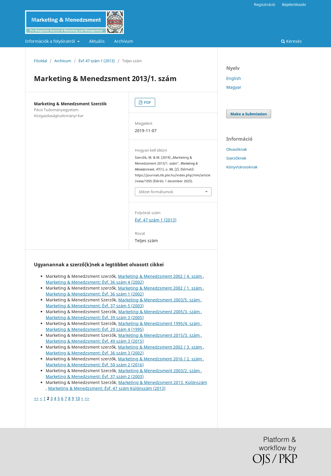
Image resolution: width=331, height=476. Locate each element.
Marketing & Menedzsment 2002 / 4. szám (160, 276)
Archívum (123, 41)
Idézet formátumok (156, 191)
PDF (147, 102)
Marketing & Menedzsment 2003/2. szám (159, 370)
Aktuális (97, 41)
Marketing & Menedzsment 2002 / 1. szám (160, 288)
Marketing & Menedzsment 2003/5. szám (159, 300)
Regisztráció (264, 4)
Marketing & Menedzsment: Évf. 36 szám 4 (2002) (95, 282)
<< (36, 398)
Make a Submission (248, 113)
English (233, 78)
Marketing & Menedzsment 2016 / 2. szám (160, 359)
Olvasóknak (236, 149)
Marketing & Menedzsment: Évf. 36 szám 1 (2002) (95, 294)
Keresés (291, 41)
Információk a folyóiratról (50, 41)
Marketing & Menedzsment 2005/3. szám (159, 311)
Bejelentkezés (294, 4)
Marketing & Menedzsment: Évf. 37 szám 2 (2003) (95, 376)
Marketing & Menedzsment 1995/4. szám (159, 323)
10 (77, 398)
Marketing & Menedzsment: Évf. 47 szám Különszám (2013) (107, 388)
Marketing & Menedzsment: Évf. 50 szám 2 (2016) (95, 364)
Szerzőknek (236, 158)
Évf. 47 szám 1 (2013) (96, 60)
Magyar (233, 87)
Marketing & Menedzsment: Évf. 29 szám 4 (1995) (95, 329)
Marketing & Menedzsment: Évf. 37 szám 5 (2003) (95, 305)
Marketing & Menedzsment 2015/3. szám (159, 335)
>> (87, 398)
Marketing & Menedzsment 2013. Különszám (162, 382)
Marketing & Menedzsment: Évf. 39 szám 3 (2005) (95, 317)
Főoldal (40, 60)
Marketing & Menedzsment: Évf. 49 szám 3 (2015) (95, 341)
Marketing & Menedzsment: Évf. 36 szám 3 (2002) (95, 353)
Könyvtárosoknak (242, 167)
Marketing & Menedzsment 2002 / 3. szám (160, 347)
